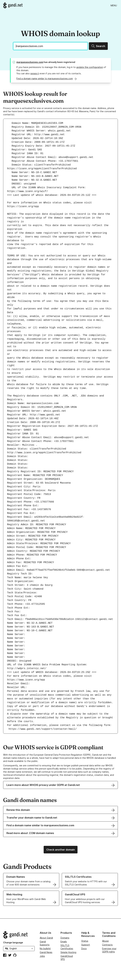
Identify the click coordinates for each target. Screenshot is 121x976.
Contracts (107, 944)
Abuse (105, 941)
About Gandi (46, 937)
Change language (13, 942)
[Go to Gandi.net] (13, 5)
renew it (34, 73)
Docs (84, 948)
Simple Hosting (68, 952)
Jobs (42, 956)
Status (84, 941)
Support (85, 944)
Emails (63, 941)
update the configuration (89, 67)
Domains (64, 937)
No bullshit (45, 948)
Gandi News (46, 952)
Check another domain (60, 849)
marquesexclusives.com (29, 62)
